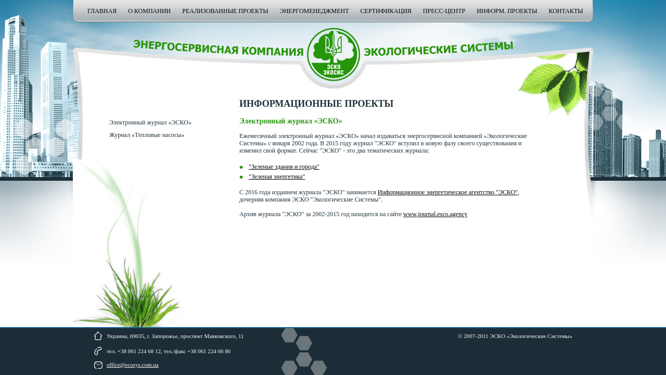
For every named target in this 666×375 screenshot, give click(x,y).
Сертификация (386, 11)
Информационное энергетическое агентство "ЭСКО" (448, 192)
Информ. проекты (507, 11)
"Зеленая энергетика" (277, 176)
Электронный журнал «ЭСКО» (150, 122)
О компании (149, 11)
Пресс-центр (444, 11)
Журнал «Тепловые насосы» (146, 135)
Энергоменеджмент (314, 11)
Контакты (565, 11)
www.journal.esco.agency (435, 214)
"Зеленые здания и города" (284, 166)
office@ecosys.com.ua (133, 364)
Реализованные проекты (225, 11)
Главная (102, 11)
